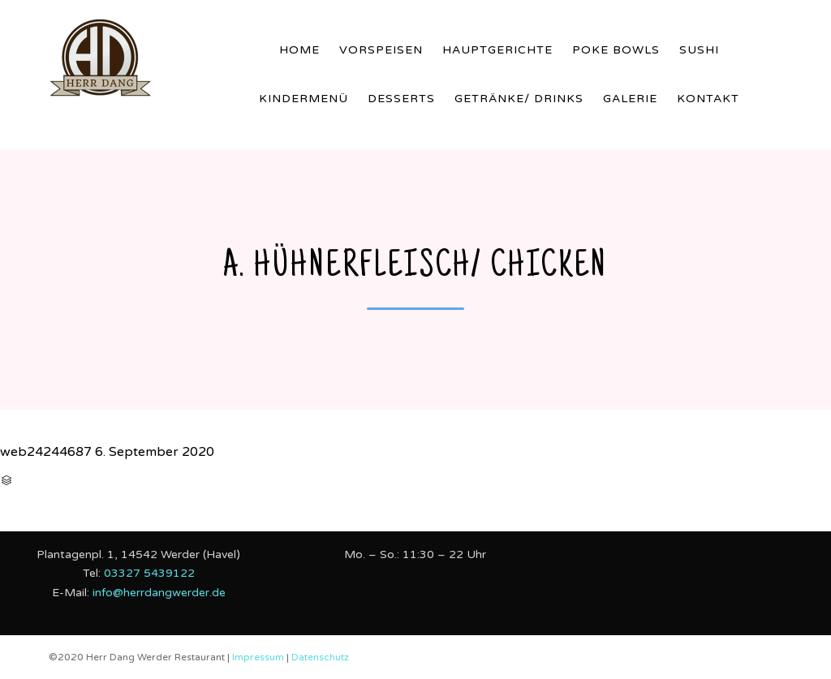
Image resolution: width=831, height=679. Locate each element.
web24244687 (46, 452)
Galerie (630, 98)
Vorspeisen (381, 50)
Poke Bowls (616, 50)
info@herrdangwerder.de (159, 592)
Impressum (259, 657)
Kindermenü (303, 98)
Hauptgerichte (497, 50)
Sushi (699, 50)
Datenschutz (320, 657)
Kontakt (708, 98)
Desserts (401, 98)
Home (299, 50)
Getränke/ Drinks (518, 98)
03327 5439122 (149, 573)
